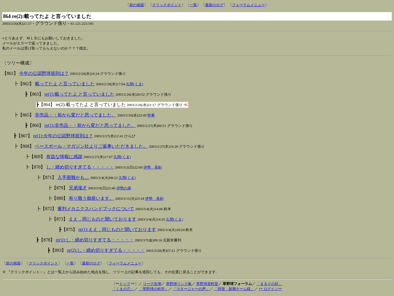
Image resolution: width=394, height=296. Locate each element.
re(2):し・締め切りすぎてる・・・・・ (106, 251)
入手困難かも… (73, 178)
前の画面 (136, 5)
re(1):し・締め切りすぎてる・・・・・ (95, 240)
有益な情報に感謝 (64, 157)
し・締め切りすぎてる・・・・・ (80, 167)
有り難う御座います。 (91, 199)
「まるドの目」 (269, 284)
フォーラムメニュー (248, 5)
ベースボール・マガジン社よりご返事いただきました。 (91, 147)
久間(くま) (134, 85)
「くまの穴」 (123, 290)
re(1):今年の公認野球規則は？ (63, 136)
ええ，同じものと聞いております (102, 219)
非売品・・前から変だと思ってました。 (75, 115)
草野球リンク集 (179, 284)
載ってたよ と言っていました (65, 84)
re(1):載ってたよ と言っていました (79, 95)
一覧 (193, 5)
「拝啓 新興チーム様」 (234, 290)
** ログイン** (270, 290)
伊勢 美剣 (152, 168)
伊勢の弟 (123, 189)
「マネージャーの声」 (191, 290)
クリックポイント (166, 5)
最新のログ (214, 5)
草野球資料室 (207, 284)
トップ (124, 284)
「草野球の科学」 (153, 290)
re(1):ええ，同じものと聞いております (117, 230)
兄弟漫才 (78, 188)
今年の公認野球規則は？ (44, 74)
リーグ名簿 (152, 284)
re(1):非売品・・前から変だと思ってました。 (90, 126)
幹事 (151, 116)
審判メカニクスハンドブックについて (95, 209)
